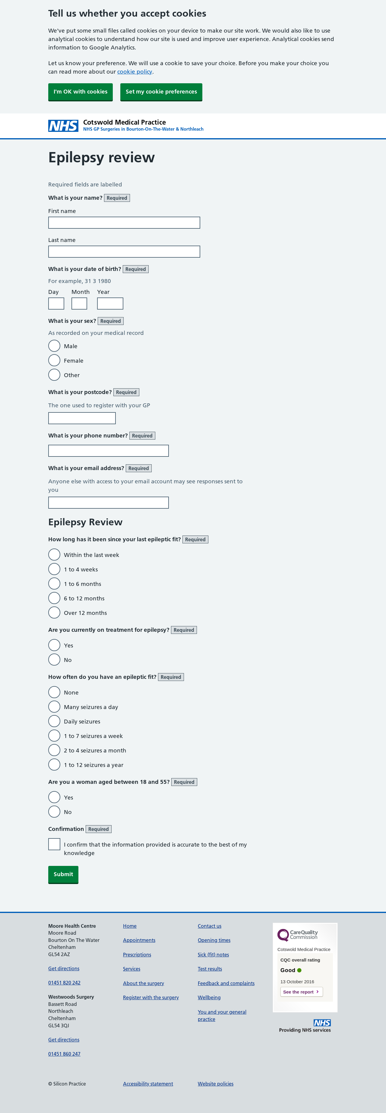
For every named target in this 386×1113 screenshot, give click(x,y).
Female (74, 360)
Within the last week (91, 555)
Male (71, 346)
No (68, 660)
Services (131, 969)
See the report (298, 991)
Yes (68, 645)
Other (72, 375)
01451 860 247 (64, 1054)
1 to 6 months (82, 583)
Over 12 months (85, 612)
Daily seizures (82, 721)
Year (103, 291)
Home (130, 926)
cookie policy (134, 71)
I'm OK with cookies (80, 91)
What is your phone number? (101, 436)
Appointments (139, 940)
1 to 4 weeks (81, 569)
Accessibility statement (148, 1084)
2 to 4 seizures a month (95, 750)
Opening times (214, 940)
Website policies (215, 1084)
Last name (62, 240)
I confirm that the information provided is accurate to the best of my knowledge (155, 849)
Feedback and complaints (226, 983)
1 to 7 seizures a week (93, 736)
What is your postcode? (93, 392)
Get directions (63, 968)
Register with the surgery (151, 997)
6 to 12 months (84, 598)
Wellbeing (209, 997)
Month (80, 291)
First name (62, 211)
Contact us (209, 926)
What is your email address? (100, 468)
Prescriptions (137, 955)
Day (53, 291)
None (71, 692)
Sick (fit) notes (213, 955)
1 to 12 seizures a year (93, 765)
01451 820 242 (64, 983)
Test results (210, 969)
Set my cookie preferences (161, 91)
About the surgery (143, 983)
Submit (63, 874)
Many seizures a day (91, 707)
